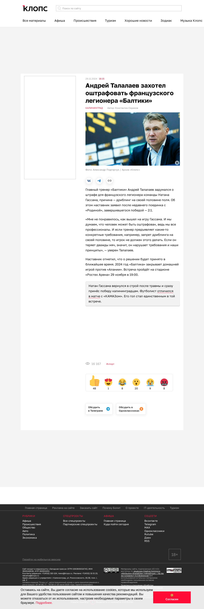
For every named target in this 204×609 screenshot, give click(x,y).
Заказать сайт (88, 507)
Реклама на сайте (63, 507)
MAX (147, 527)
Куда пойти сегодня (116, 524)
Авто (25, 530)
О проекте (132, 507)
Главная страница (36, 507)
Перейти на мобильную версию (41, 559)
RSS (147, 540)
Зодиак (166, 20)
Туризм (110, 20)
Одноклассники (154, 530)
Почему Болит (111, 507)
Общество (28, 527)
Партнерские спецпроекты (80, 524)
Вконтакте (151, 520)
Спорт (111, 364)
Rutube (148, 534)
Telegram (150, 524)
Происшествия (85, 20)
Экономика (29, 537)
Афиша (59, 20)
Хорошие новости (138, 20)
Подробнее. (44, 603)
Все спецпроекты (74, 520)
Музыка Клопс (191, 20)
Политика (28, 534)
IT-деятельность (154, 507)
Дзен (147, 537)
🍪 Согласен (172, 597)
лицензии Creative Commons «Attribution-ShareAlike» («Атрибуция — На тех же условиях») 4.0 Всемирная (142, 573)
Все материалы (34, 20)
